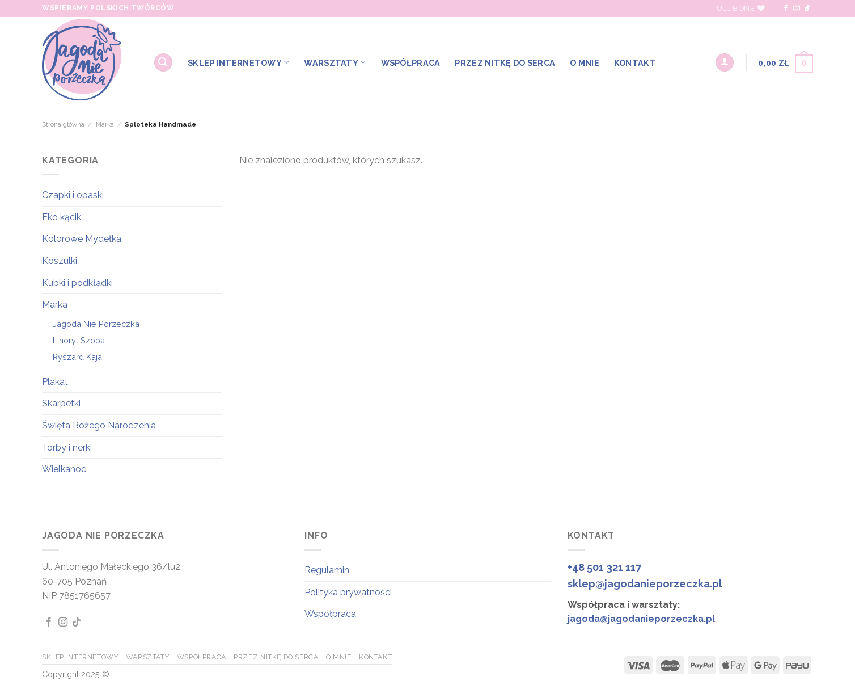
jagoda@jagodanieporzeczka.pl (641, 619)
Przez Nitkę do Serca (505, 63)
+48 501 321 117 (604, 567)
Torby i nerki (67, 447)
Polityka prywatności (348, 592)
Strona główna (63, 124)
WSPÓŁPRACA (411, 63)
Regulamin (326, 570)
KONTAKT (635, 63)
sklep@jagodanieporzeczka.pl (645, 584)
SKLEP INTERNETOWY (238, 62)
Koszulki (59, 260)
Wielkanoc (64, 469)
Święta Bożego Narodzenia (99, 425)
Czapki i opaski (73, 195)
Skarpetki (61, 403)
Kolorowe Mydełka (81, 238)
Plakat (55, 381)
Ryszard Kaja (77, 357)
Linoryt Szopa (79, 340)
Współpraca (330, 613)
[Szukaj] (163, 62)
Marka (105, 124)
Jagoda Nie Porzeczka (96, 324)
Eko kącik (61, 217)
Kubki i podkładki (77, 283)
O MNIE (584, 63)
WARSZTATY (335, 62)
